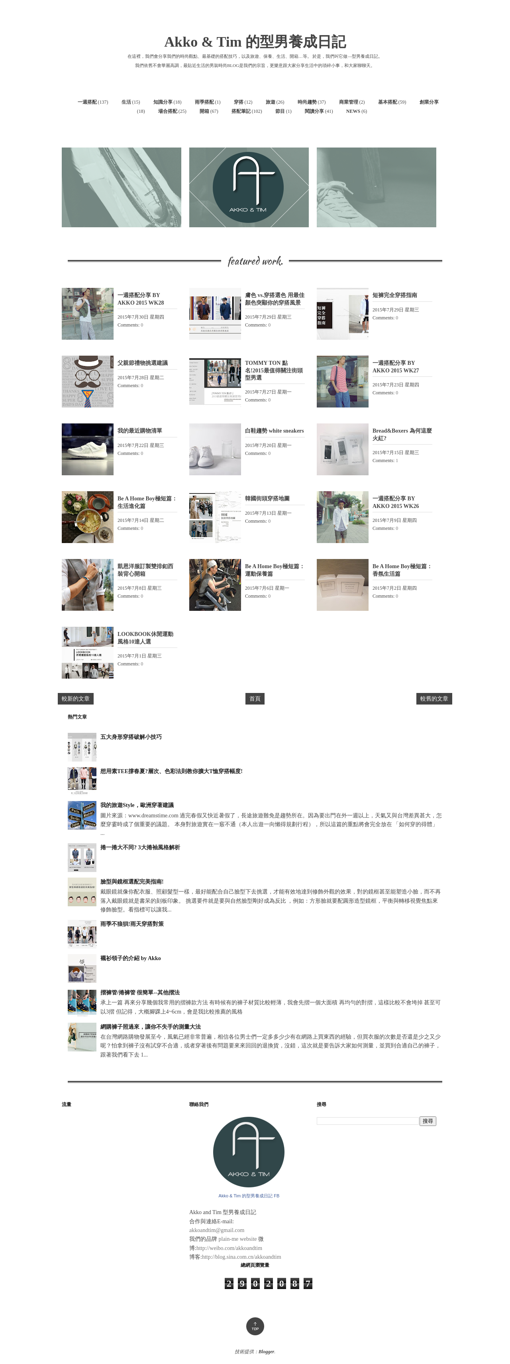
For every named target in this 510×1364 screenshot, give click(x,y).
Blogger (266, 1351)
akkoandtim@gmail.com (216, 1230)
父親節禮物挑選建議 (143, 363)
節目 (280, 111)
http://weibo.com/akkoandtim (229, 1248)
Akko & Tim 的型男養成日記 (255, 42)
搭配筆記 (241, 111)
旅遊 (270, 102)
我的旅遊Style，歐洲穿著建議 (137, 805)
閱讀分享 (314, 111)
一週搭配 (87, 102)
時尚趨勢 (307, 102)
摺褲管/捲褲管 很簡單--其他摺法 (140, 993)
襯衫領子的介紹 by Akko (130, 958)
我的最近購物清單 (140, 431)
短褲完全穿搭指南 (395, 295)
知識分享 (163, 102)
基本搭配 (387, 102)
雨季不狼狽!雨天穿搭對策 (132, 924)
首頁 (255, 699)
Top (255, 1326)
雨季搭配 (204, 102)
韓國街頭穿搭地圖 (267, 499)
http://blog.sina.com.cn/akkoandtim (241, 1257)
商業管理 (348, 102)
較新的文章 (76, 699)
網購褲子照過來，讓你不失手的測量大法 (150, 1027)
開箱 (204, 111)
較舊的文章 (434, 699)
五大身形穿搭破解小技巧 (131, 737)
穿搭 (238, 102)
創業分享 (429, 102)
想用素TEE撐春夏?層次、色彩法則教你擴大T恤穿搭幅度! (171, 771)
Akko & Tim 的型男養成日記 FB (249, 1195)
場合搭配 (167, 111)
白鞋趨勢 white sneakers (274, 431)
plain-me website (238, 1239)
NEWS (353, 111)
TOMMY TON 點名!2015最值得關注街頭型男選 (274, 370)
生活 (126, 102)
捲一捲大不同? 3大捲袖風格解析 (140, 847)
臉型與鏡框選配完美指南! (132, 882)
